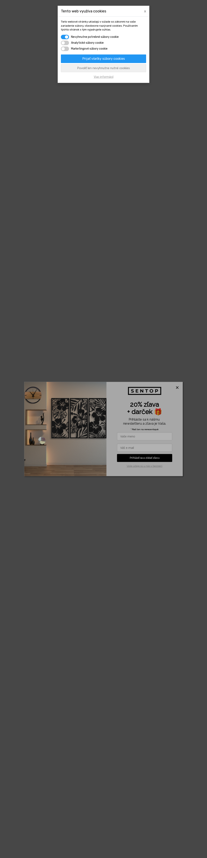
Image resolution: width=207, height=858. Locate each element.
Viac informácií (103, 77)
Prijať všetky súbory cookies (103, 59)
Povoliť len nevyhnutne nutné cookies (103, 68)
